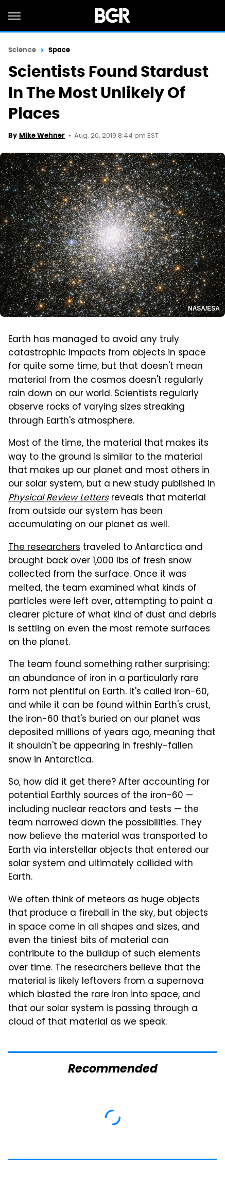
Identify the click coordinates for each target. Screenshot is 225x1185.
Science (22, 49)
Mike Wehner (42, 135)
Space (59, 49)
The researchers (44, 548)
